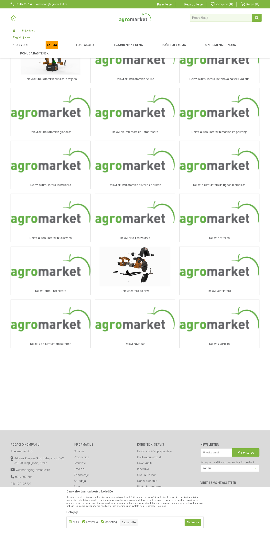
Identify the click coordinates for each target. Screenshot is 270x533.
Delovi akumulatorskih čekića (135, 123)
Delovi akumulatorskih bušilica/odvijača (51, 123)
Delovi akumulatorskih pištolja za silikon (135, 229)
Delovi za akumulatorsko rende (50, 388)
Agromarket (17, 48)
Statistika (92, 522)
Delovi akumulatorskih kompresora (135, 176)
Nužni (76, 522)
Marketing (111, 522)
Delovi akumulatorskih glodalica (51, 176)
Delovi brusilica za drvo (135, 282)
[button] (226, 18)
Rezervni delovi (36, 48)
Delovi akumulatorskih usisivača (51, 282)
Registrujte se (193, 4)
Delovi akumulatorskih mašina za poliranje (219, 176)
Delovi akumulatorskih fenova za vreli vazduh (219, 123)
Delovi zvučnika (219, 388)
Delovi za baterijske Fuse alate (66, 48)
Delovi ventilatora (219, 335)
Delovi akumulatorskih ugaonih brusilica (219, 229)
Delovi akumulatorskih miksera (50, 229)
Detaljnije (72, 512)
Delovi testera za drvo (135, 335)
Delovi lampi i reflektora (50, 335)
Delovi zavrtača (135, 388)
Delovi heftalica (219, 282)
